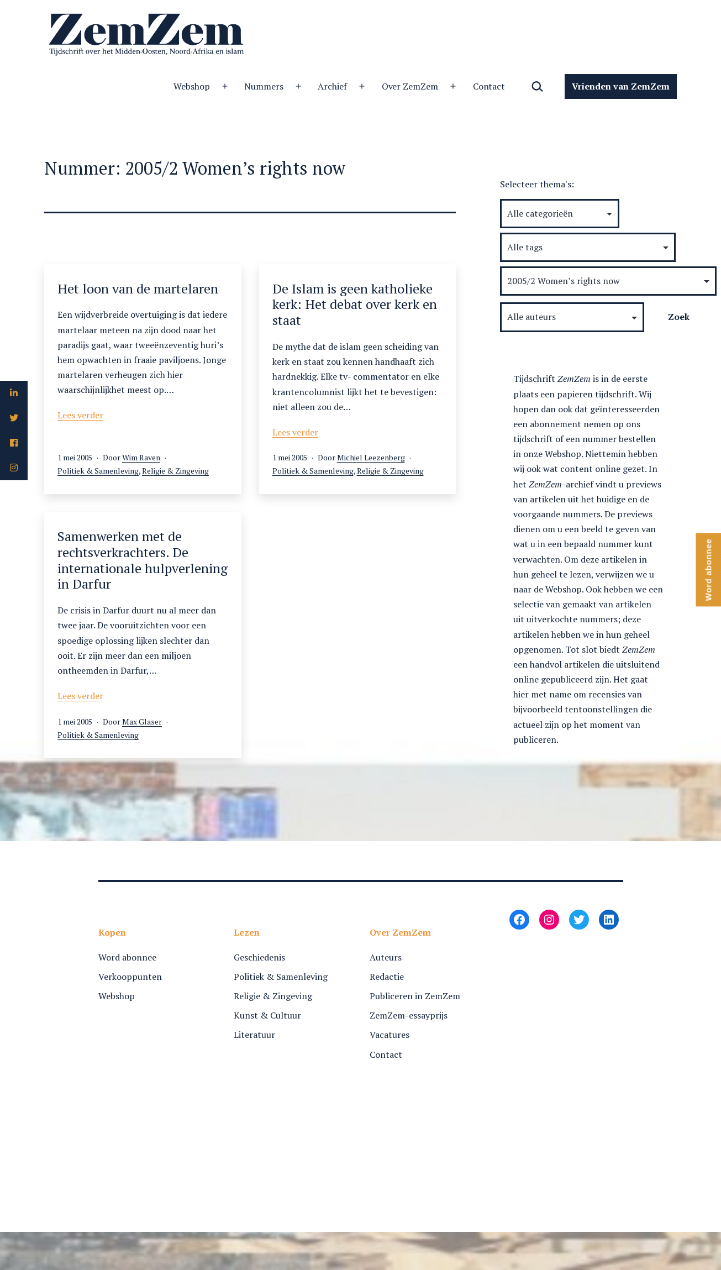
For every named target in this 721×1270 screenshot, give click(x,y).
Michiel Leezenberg (371, 457)
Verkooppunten (130, 976)
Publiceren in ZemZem (415, 996)
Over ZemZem (301, 86)
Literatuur (254, 1034)
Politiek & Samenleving (98, 470)
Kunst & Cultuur (267, 1015)
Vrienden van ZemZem (621, 86)
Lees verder (80, 415)
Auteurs (386, 957)
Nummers (155, 86)
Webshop (83, 86)
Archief (224, 86)
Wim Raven (141, 457)
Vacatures (389, 1034)
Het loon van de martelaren (137, 288)
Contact (381, 86)
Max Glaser (142, 721)
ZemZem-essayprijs (409, 1015)
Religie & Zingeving (175, 470)
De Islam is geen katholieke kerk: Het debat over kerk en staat (354, 304)
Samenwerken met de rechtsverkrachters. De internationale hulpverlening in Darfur (142, 559)
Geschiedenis (259, 957)
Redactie (387, 976)
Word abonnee (127, 957)
